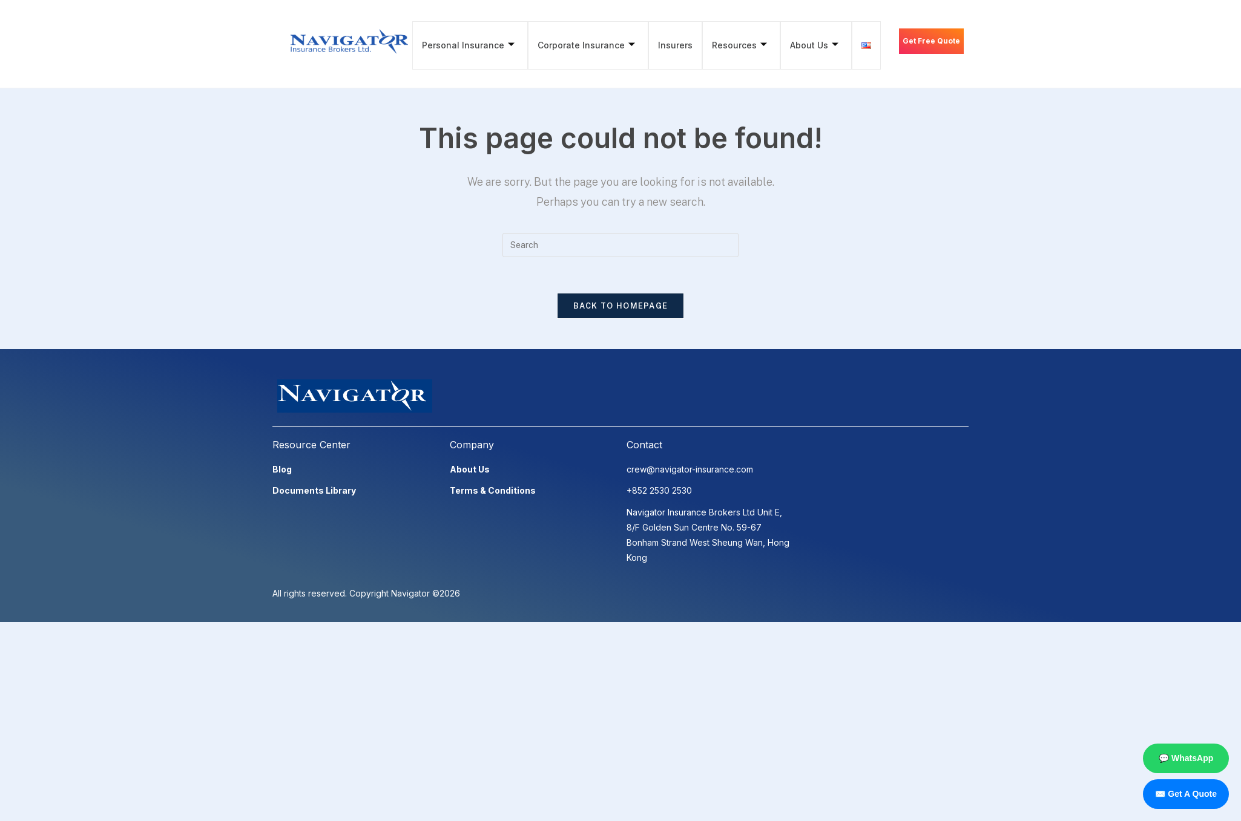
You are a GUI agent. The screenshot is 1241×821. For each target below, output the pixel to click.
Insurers (672, 45)
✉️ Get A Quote (1186, 794)
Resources (735, 45)
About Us (809, 45)
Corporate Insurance (584, 45)
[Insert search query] (620, 245)
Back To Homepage (620, 306)
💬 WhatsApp (1186, 758)
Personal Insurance (467, 45)
